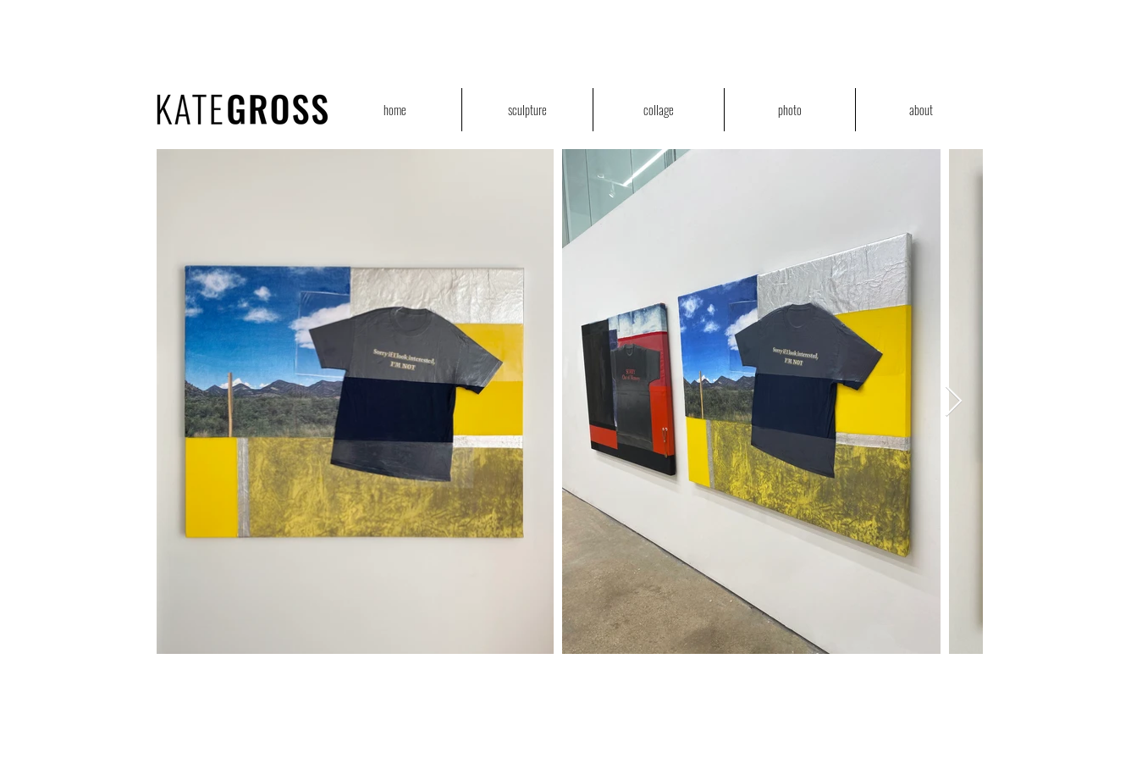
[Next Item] (953, 401)
